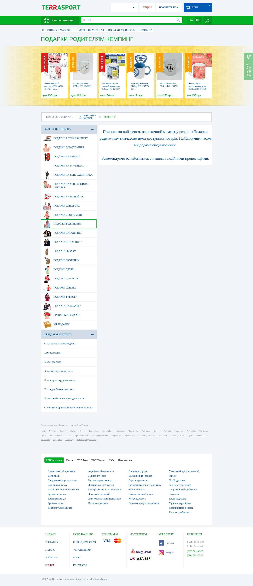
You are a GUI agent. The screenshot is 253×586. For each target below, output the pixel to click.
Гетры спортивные (98, 503)
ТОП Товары (98, 460)
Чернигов (179, 431)
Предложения (125, 460)
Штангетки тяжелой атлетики (63, 489)
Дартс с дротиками (138, 480)
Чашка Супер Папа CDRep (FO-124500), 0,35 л (140, 86)
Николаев (120, 431)
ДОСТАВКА (51, 542)
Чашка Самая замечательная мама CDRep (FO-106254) (197, 86)
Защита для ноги (97, 476)
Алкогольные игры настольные (104, 498)
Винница (146, 431)
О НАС (77, 557)
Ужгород (69, 439)
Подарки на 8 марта (61, 157)
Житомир (203, 431)
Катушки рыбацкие (179, 512)
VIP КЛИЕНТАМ (82, 550)
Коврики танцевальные (60, 508)
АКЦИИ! (147, 7)
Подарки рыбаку (59, 251)
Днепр (73, 431)
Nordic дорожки (177, 480)
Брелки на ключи (57, 494)
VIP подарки (56, 324)
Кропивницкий (81, 435)
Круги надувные (177, 498)
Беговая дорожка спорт (100, 480)
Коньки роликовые (57, 485)
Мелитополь (201, 435)
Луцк (190, 435)
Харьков (52, 431)
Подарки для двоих (61, 206)
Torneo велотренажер (180, 485)
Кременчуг (129, 435)
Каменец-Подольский (86, 439)
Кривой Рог (107, 431)
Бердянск (57, 439)
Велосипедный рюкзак (140, 476)
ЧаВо (111, 460)
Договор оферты (98, 579)
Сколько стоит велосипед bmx (60, 343)
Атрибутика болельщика (101, 471)
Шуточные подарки (61, 315)
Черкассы (191, 431)
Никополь (45, 439)
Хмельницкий (56, 435)
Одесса (63, 431)
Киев (43, 431)
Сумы (43, 435)
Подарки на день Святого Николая (65, 184)
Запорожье (93, 431)
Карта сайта (82, 579)
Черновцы (116, 435)
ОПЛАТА (50, 550)
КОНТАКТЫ (80, 565)
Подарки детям (58, 269)
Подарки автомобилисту (65, 138)
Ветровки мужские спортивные (145, 485)
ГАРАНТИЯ (51, 557)
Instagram (166, 552)
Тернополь (162, 435)
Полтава (167, 431)
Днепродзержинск (100, 435)
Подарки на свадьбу (62, 306)
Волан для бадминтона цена (59, 389)
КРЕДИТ (49, 565)
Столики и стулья (138, 471)
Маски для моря (52, 362)
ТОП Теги (82, 460)
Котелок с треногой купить (58, 371)
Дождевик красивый (98, 494)
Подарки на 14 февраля (63, 166)
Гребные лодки (56, 503)
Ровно (68, 435)
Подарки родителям (62, 224)
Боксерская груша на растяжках (104, 489)
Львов (82, 431)
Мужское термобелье (180, 503)
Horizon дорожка (137, 498)
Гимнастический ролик (141, 494)
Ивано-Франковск (146, 435)
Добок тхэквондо (57, 498)
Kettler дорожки (137, 489)
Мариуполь (133, 431)
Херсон (157, 431)
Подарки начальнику (62, 233)
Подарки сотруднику (62, 242)
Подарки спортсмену (63, 215)
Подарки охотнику (61, 260)
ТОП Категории (54, 460)
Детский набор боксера (181, 508)
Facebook (166, 543)
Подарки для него (60, 279)
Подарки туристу (60, 297)
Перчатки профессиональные (144, 503)
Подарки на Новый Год (64, 197)
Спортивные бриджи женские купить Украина (68, 407)
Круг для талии (52, 352)
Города (69, 460)
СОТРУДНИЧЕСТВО (84, 542)
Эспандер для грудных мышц (59, 380)
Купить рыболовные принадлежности (64, 398)
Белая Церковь (177, 435)
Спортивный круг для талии (62, 480)
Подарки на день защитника (68, 175)
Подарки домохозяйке (63, 147)
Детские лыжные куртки (101, 485)
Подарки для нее (59, 288)
